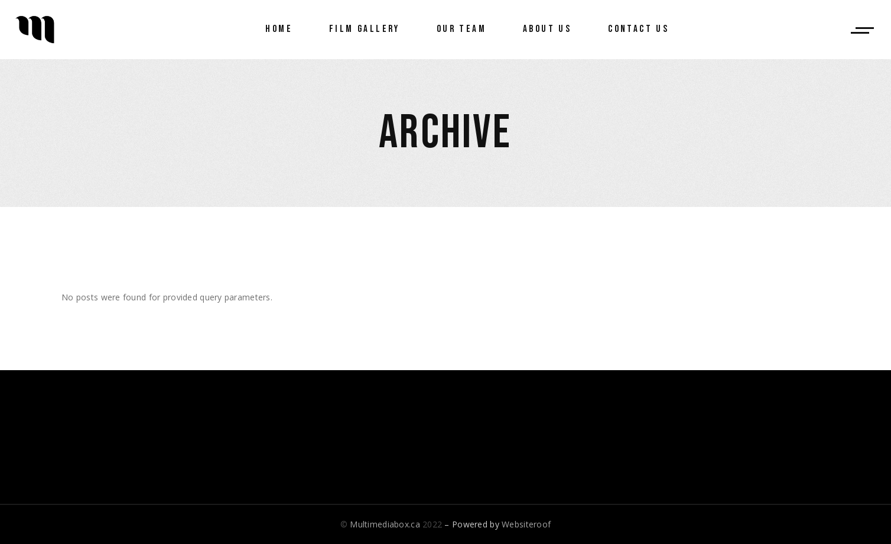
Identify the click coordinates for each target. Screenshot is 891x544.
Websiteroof (526, 524)
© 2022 (391, 524)
